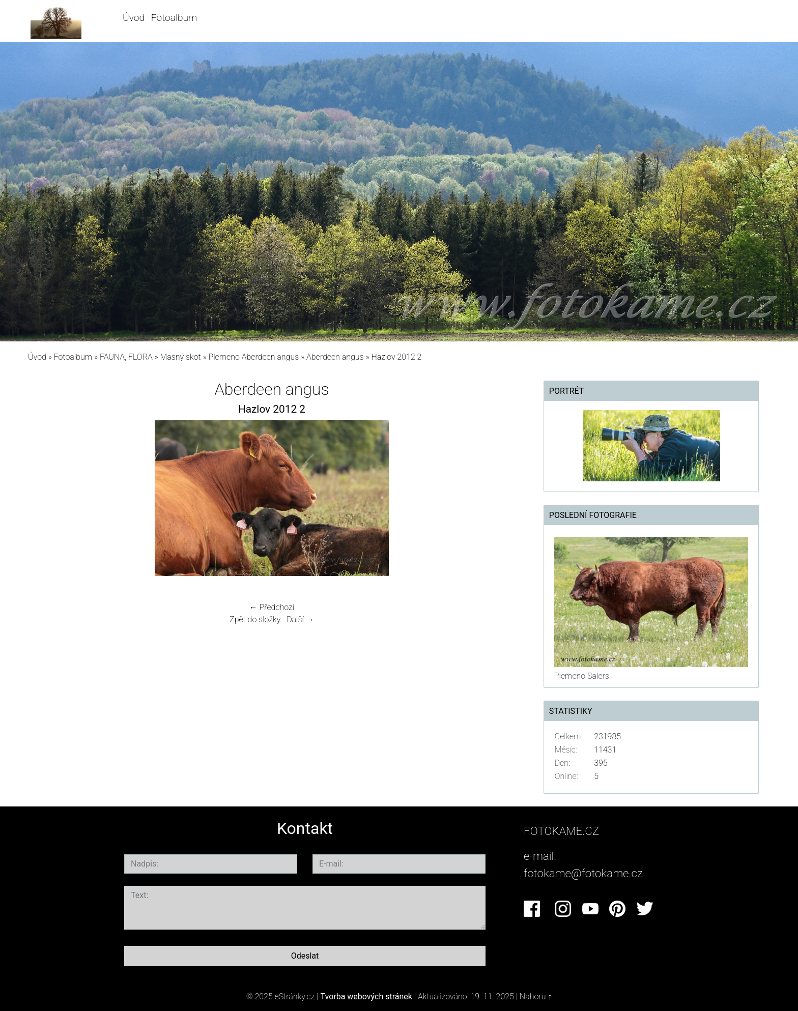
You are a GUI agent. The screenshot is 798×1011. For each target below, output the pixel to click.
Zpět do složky (255, 619)
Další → (300, 619)
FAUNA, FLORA (126, 357)
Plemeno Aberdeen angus (254, 357)
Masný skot (180, 357)
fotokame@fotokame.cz (583, 873)
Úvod (134, 17)
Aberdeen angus (335, 357)
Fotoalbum (174, 17)
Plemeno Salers (581, 676)
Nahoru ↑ (536, 996)
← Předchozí (271, 607)
